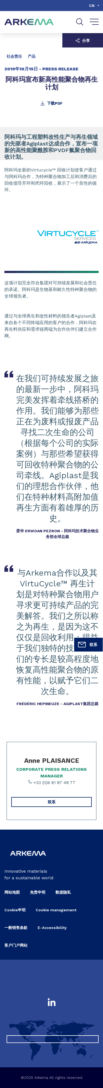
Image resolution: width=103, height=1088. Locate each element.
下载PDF (51, 103)
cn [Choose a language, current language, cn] (91, 5)
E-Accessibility (52, 927)
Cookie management (56, 910)
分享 (83, 40)
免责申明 (37, 892)
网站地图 (12, 892)
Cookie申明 (15, 910)
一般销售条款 (15, 927)
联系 (87, 644)
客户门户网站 (15, 945)
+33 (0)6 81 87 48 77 (51, 782)
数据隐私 (63, 892)
